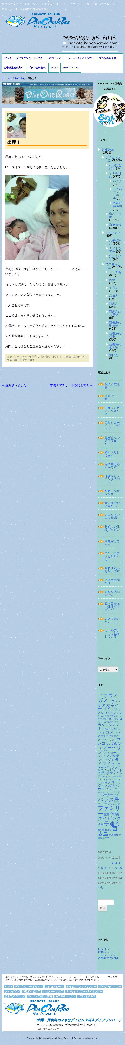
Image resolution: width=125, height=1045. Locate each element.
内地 (112, 280)
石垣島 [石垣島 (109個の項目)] (108, 829)
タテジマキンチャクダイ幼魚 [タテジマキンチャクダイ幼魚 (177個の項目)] (109, 767)
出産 (68, 356)
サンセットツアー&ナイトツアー (84, 991)
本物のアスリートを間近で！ (71, 385)
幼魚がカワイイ (112, 543)
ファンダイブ (12, 991)
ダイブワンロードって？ (29, 58)
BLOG (54, 67)
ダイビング (54, 58)
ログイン (104, 949)
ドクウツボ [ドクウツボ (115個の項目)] (116, 776)
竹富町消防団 (117, 204)
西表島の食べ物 (115, 346)
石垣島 (113, 295)
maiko (31, 359)
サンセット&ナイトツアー (79, 58)
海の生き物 (115, 215)
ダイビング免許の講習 (40, 996)
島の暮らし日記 (49, 356)
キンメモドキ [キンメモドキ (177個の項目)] (109, 734)
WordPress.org (108, 958)
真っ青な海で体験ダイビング (112, 606)
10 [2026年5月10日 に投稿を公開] (120, 867)
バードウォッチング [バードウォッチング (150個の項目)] (109, 803)
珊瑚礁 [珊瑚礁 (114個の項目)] (101, 829)
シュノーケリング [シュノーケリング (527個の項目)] (110, 747)
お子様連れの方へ (13, 67)
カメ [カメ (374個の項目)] (109, 732)
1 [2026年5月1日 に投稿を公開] (112, 862)
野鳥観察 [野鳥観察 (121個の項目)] (113, 835)
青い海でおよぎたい (112, 504)
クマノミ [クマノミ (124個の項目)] (102, 739)
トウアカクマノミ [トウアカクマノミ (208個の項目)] (110, 772)
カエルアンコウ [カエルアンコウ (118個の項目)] (111, 722)
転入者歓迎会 (112, 386)
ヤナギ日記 (115, 175)
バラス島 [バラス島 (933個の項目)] (109, 799)
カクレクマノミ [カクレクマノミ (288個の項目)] (108, 726)
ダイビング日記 (112, 159)
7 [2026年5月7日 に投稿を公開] (109, 867)
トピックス (112, 232)
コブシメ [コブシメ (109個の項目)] (112, 739)
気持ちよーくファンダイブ (112, 425)
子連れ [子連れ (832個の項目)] (112, 823)
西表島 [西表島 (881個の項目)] (107, 831)
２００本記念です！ (112, 593)
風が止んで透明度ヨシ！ (112, 440)
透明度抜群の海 (112, 581)
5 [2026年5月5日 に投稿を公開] (102, 867)
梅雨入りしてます (112, 454)
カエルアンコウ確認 (112, 516)
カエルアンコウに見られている (112, 633)
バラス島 (115, 272)
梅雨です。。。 (111, 397)
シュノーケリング (53, 991)
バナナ (117, 181)
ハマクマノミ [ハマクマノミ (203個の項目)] (110, 795)
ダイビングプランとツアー (81, 986)
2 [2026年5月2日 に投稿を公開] (116, 862)
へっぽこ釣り (115, 167)
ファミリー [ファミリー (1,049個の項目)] (109, 811)
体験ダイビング (31, 991)
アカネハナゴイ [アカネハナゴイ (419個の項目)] (108, 707)
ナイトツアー (115, 250)
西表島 (113, 303)
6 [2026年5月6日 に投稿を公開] (105, 867)
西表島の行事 (115, 335)
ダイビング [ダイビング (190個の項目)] (111, 770)
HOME (7, 58)
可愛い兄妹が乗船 (112, 492)
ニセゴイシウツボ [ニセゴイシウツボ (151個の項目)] (107, 779)
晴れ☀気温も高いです (112, 570)
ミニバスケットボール (117, 193)
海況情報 (115, 224)
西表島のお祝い (115, 313)
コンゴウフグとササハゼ (112, 556)
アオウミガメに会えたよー (112, 410)
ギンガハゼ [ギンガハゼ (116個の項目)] (115, 736)
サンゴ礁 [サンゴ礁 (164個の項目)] (111, 743)
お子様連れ (115, 242)
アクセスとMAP (54, 986)
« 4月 (101, 887)
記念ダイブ (115, 258)
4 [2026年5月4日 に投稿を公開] (98, 867)
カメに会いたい (112, 620)
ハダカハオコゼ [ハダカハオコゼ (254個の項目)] (108, 787)
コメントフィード (110, 955)
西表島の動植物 (115, 324)
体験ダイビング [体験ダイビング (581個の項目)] (109, 816)
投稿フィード (107, 952)
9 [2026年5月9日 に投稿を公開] (116, 867)
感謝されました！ (15, 385)
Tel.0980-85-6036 (48, 1029)
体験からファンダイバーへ (112, 479)
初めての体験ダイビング (112, 529)
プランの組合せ (107, 58)
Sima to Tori (71, 67)
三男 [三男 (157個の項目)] (106, 814)
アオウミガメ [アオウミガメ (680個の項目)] (108, 698)
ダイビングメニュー (110, 986)
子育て (35, 356)
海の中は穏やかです (112, 466)
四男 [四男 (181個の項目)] (101, 824)
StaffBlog (26, 356)
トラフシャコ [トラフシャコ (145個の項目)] (110, 775)
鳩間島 (113, 355)
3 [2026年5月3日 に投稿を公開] (119, 862)
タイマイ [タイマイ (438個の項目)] (108, 761)
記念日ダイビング (14, 996)
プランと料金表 (36, 67)
